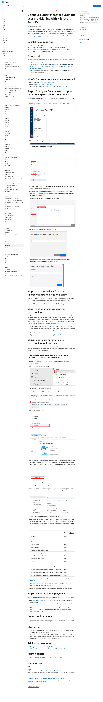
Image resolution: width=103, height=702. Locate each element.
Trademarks (60, 697)
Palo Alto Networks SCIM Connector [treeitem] (13, 103)
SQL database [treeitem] (8, 263)
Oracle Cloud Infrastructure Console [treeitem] (13, 88)
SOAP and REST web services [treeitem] (11, 252)
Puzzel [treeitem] (6, 139)
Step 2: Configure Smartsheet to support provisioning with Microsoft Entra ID (89, 20)
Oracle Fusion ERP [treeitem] (9, 92)
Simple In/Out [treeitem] (8, 237)
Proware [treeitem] (7, 137)
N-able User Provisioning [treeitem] (10, 62)
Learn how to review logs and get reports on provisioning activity (46, 657)
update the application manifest (54, 335)
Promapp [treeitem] (7, 131)
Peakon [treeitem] (7, 135)
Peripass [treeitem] (7, 109)
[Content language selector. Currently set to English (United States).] (8, 694)
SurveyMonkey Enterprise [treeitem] (11, 271)
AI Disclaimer (5, 697)
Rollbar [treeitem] (6, 161)
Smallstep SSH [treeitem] (8, 247)
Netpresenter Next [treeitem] (9, 64)
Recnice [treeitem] (7, 146)
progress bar (39, 604)
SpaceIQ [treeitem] (7, 258)
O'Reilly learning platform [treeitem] (11, 97)
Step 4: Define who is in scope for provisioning (90, 26)
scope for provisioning (46, 84)
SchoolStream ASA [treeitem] (9, 211)
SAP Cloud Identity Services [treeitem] (11, 185)
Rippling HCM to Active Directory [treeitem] (12, 157)
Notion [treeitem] (6, 75)
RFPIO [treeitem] (6, 150)
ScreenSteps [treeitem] (8, 217)
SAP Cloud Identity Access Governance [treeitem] (14, 183)
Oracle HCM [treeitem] (8, 94)
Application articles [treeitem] (7, 17)
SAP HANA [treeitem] (7, 191)
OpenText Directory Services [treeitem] (11, 86)
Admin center (97, 6)
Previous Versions (13, 697)
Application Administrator (36, 66)
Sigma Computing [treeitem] (9, 230)
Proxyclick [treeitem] (7, 133)
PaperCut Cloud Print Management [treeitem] (13, 105)
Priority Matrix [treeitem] (8, 127)
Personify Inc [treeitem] (8, 111)
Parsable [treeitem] (7, 107)
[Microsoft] (3, 2)
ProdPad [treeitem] (7, 129)
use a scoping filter (54, 323)
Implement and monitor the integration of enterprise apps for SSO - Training (45, 670)
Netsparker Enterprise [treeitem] (10, 68)
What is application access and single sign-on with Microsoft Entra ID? (48, 648)
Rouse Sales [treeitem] (8, 165)
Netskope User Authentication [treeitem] (12, 66)
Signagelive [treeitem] (7, 232)
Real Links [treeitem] (7, 144)
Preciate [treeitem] (7, 122)
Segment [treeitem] (7, 226)
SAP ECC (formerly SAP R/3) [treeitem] (11, 189)
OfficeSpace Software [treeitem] (10, 77)
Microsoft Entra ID (44, 11)
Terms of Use (54, 697)
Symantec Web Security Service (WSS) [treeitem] (14, 276)
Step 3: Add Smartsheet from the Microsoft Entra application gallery (89, 23)
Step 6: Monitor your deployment (87, 31)
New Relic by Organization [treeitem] (11, 71)
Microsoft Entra (34, 11)
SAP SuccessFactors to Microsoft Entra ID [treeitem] (14, 203)
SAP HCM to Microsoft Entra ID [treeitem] (12, 194)
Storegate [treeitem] (7, 269)
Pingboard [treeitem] (7, 114)
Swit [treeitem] (6, 273)
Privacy (32, 697)
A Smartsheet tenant (35, 68)
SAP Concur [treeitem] (8, 187)
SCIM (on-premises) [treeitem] (9, 215)
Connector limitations (84, 33)
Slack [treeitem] (6, 239)
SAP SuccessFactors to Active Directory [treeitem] (14, 200)
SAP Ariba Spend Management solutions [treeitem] (14, 178)
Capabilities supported (85, 13)
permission (54, 64)
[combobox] (13, 14)
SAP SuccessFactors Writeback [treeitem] (12, 206)
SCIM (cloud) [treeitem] (8, 213)
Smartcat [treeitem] (7, 241)
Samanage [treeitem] (7, 174)
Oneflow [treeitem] (7, 81)
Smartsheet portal (52, 103)
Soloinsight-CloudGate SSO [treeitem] (11, 254)
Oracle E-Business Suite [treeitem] (10, 90)
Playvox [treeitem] (7, 118)
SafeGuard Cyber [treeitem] (9, 168)
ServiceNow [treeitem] (8, 224)
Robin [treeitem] (6, 159)
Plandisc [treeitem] (7, 116)
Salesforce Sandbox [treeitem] (9, 172)
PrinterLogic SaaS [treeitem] (9, 124)
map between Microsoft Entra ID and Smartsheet (55, 86)
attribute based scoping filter (51, 332)
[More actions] (74, 11)
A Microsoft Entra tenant (36, 62)
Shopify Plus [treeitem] (8, 228)
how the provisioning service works (46, 82)
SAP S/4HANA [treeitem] (8, 196)
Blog (20, 697)
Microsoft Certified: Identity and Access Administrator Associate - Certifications (46, 678)
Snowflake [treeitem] (7, 250)
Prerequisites (82, 15)
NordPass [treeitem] (7, 73)
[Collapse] (22, 11)
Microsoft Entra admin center (44, 361)
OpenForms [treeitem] (8, 84)
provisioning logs (38, 600)
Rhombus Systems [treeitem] (9, 152)
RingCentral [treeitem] (7, 155)
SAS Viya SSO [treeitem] (8, 208)
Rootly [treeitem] (6, 163)
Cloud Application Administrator (52, 66)
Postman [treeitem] (7, 120)
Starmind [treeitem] (7, 267)
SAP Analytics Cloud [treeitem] (9, 176)
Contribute (26, 697)
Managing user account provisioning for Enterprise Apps (44, 647)
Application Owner (67, 66)
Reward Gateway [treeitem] (9, 148)
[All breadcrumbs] (29, 11)
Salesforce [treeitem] (7, 170)
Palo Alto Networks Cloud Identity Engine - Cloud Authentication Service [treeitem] (14, 100)
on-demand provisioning (39, 583)
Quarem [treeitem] (7, 142)
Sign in (99, 2)
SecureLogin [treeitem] (8, 219)
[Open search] (96, 2)
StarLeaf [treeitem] (7, 265)
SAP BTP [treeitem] (7, 181)
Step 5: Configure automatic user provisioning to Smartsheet (90, 28)
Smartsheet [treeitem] (7, 245)
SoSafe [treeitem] (6, 256)
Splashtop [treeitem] (7, 260)
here (68, 304)
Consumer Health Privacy (42, 697)
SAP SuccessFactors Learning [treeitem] (12, 198)
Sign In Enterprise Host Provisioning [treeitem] (13, 234)
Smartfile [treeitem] (7, 243)
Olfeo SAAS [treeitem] (7, 79)
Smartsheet (42, 33)
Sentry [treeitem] (6, 221)
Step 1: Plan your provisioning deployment (89, 17)
